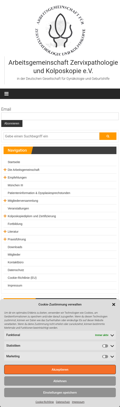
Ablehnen (60, 386)
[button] (114, 310)
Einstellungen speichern (60, 398)
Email (6, 109)
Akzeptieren (60, 375)
